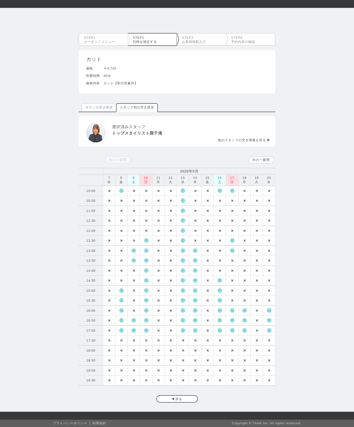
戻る (178, 399)
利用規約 (99, 423)
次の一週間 (260, 160)
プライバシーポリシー (70, 423)
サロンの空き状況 (99, 107)
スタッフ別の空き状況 (137, 107)
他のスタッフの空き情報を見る (242, 140)
